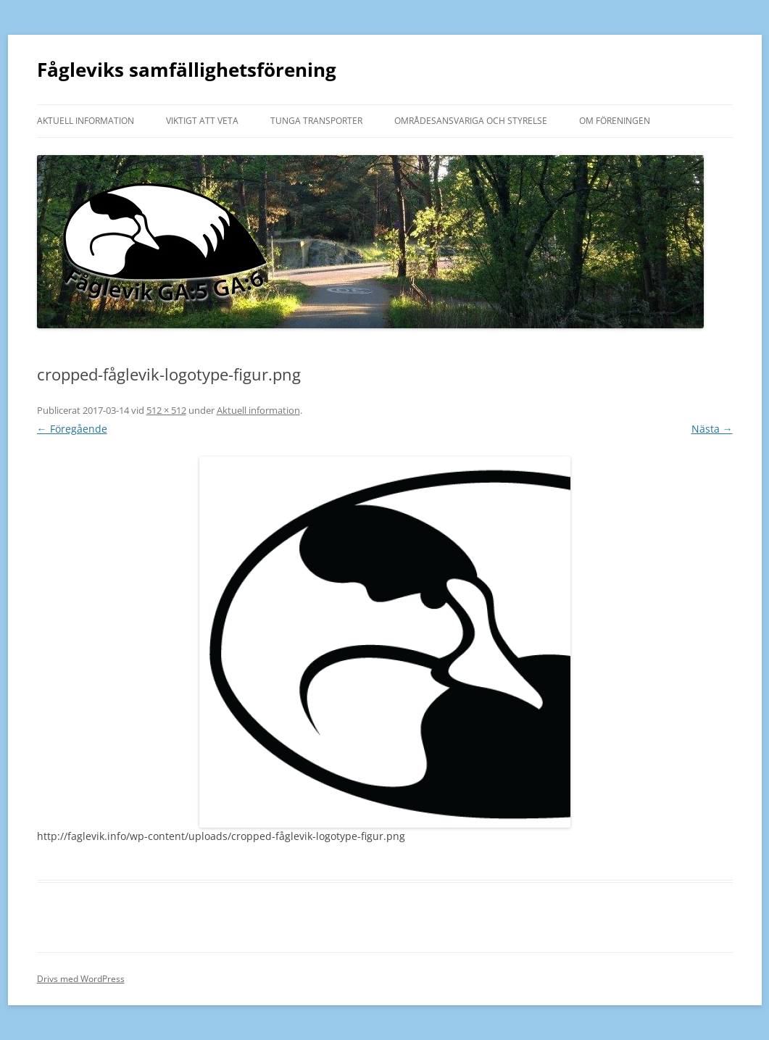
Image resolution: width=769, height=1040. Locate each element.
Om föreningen (614, 121)
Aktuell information (85, 121)
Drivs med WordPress (81, 979)
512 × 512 (166, 410)
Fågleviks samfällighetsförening (186, 70)
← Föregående (72, 429)
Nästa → (712, 429)
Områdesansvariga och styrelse (470, 121)
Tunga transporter (316, 121)
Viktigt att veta (202, 121)
